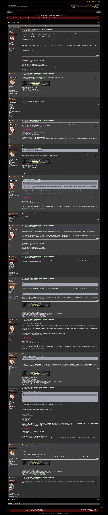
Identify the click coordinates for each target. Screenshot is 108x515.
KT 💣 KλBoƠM (14, 30)
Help (44, 15)
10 (14, 22)
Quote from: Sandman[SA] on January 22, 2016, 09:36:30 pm (32, 391)
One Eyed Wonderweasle (12, 99)
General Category (19, 17)
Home (41, 15)
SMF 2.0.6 (29, 509)
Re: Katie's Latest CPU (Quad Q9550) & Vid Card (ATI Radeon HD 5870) (39, 73)
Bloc (95, 510)
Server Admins (13, 17)
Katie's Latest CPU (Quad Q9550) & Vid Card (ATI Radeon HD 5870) (44, 17)
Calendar (50, 15)
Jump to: (9, 503)
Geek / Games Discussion (27, 17)
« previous (95, 21)
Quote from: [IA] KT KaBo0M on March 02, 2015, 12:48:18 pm (32, 148)
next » (99, 21)
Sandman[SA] (13, 73)
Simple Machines (39, 509)
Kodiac (35, 11)
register (14, 5)
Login (54, 15)
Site (60, 15)
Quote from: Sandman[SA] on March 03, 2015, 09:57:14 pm (31, 179)
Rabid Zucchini (14, 213)
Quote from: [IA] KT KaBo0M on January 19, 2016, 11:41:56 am (32, 282)
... (13, 22)
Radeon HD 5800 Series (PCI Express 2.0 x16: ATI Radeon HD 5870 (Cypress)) (52, 45)
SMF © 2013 (34, 509)
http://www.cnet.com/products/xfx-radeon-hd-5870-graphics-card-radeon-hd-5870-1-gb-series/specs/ (42, 193)
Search (46, 15)
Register (57, 15)
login (11, 5)
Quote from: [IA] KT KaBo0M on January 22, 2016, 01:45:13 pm (32, 356)
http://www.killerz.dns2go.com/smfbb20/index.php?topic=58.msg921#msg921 (45, 229)
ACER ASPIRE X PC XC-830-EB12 (38, 69)
